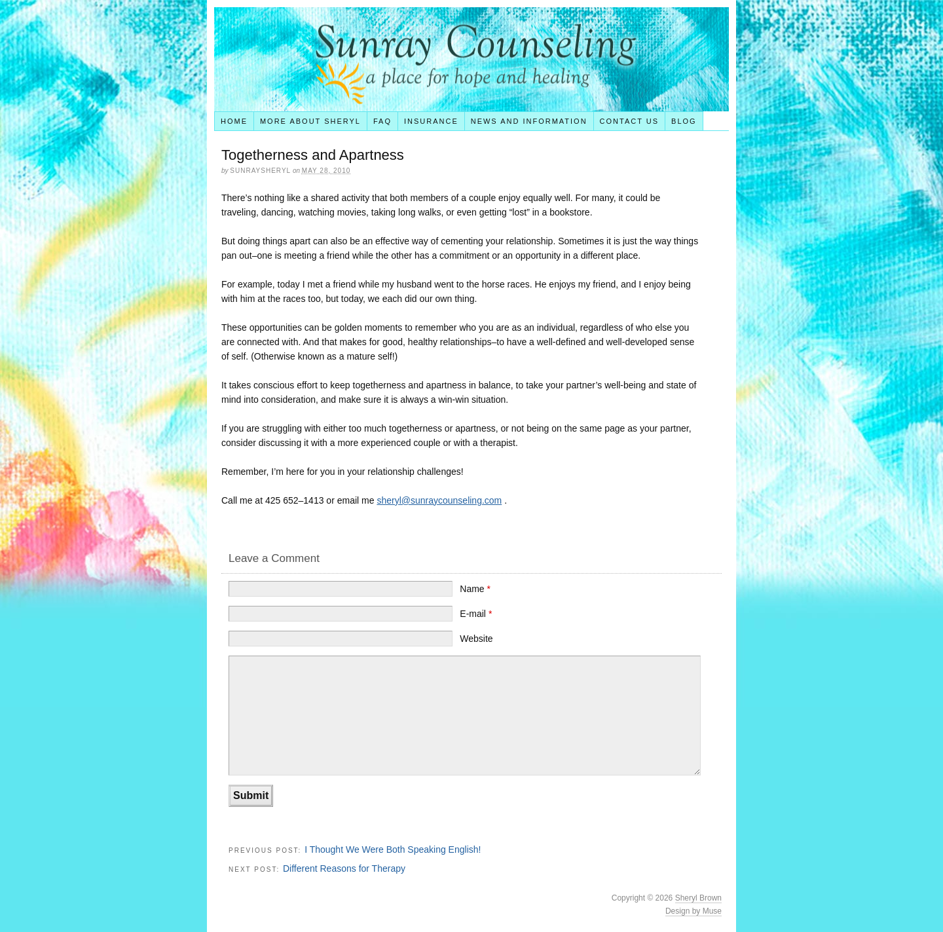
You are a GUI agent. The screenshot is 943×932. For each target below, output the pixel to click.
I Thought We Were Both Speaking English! (393, 849)
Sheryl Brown (698, 898)
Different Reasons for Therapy (344, 868)
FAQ (382, 121)
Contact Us (629, 121)
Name (475, 589)
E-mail (476, 613)
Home (234, 121)
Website (476, 638)
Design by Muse (693, 911)
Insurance (431, 121)
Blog (684, 121)
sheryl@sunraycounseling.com (439, 500)
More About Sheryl (310, 121)
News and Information (529, 121)
